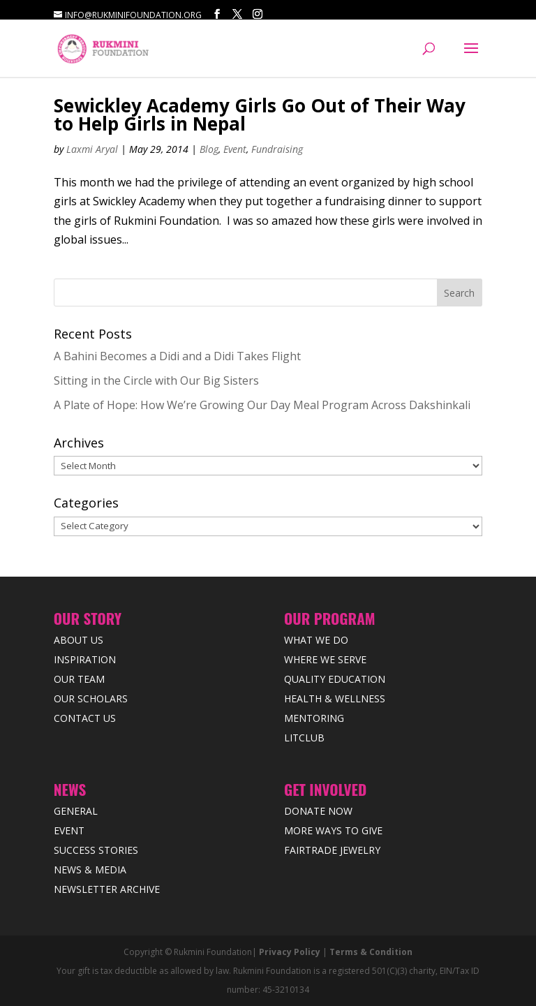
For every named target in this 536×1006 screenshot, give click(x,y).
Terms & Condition (370, 952)
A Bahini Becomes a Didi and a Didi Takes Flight (177, 356)
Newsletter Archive (107, 889)
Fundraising (277, 149)
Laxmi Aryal (92, 149)
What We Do (316, 639)
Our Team (79, 679)
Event (234, 149)
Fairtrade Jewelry (332, 850)
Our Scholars (91, 698)
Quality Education (334, 679)
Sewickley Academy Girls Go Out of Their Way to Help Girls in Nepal (260, 114)
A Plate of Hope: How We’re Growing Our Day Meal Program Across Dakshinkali (262, 405)
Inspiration (85, 659)
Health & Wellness (334, 698)
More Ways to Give (333, 830)
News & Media (90, 869)
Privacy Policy (289, 952)
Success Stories (96, 850)
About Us (78, 639)
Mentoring (314, 718)
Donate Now (318, 811)
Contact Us (85, 718)
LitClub (304, 737)
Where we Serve (325, 659)
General (76, 811)
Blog (209, 149)
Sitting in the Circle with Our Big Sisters (156, 380)
